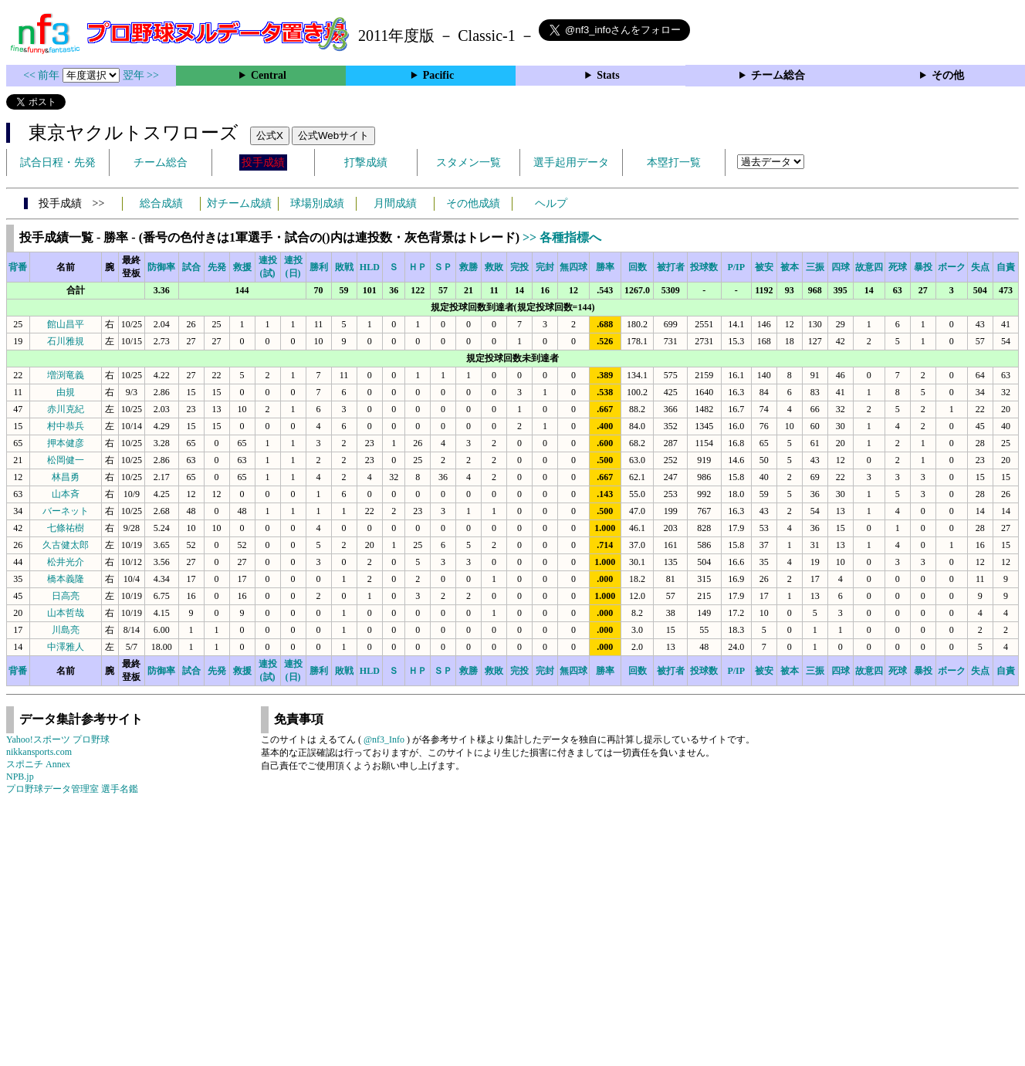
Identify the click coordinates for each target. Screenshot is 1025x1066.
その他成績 (473, 203)
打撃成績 (365, 162)
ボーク (952, 267)
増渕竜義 (65, 375)
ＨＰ (417, 267)
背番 (17, 267)
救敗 (494, 267)
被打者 (671, 267)
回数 (637, 267)
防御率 (161, 267)
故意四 (869, 267)
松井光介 (65, 562)
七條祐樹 (65, 528)
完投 (519, 267)
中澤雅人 (65, 646)
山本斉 (65, 494)
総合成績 (161, 203)
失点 (980, 267)
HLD (370, 267)
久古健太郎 (65, 545)
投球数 (704, 267)
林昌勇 (65, 477)
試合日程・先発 (58, 162)
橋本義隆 (65, 579)
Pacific (438, 75)
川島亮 (65, 629)
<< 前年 (43, 75)
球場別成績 (317, 203)
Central (268, 75)
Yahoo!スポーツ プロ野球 (58, 739)
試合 (191, 267)
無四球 (573, 267)
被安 (764, 267)
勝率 (605, 267)
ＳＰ (443, 267)
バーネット (65, 511)
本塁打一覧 (674, 162)
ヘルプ (551, 203)
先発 (217, 267)
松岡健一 (65, 460)
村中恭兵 (65, 426)
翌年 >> (141, 75)
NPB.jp (20, 776)
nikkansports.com (39, 751)
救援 (242, 267)
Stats (608, 75)
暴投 (923, 267)
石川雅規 (65, 341)
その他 (948, 75)
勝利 (319, 267)
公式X (269, 135)
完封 (545, 267)
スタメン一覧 (468, 162)
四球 (840, 267)
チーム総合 (778, 75)
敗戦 (344, 267)
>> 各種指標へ (562, 237)
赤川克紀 (65, 409)
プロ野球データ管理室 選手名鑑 (72, 788)
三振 (815, 267)
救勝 (468, 267)
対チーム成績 (239, 203)
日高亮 (65, 596)
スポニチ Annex (38, 764)
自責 (1005, 267)
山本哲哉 (65, 612)
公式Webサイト (333, 135)
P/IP (736, 267)
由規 (65, 392)
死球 (897, 267)
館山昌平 (65, 324)
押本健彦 (65, 443)
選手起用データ (571, 162)
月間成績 (395, 203)
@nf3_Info (384, 739)
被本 (789, 267)
